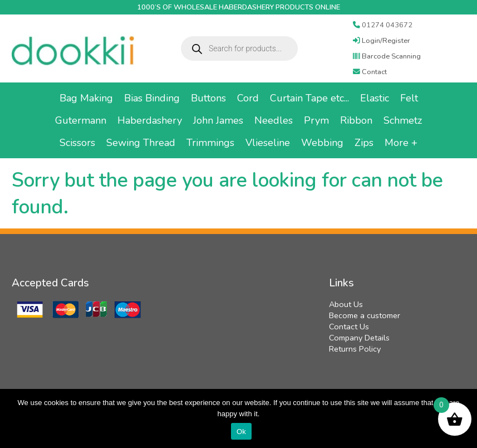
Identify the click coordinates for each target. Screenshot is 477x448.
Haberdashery (149, 120)
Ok (241, 431)
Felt (409, 98)
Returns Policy (355, 348)
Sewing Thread (140, 142)
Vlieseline (267, 142)
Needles (273, 120)
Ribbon (356, 120)
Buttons (208, 98)
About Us (346, 304)
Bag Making (86, 98)
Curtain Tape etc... (309, 98)
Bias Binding (152, 98)
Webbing (322, 142)
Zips (364, 142)
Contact (370, 72)
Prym (316, 120)
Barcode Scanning (387, 56)
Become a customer (364, 315)
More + (401, 142)
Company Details (359, 337)
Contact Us (349, 326)
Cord (248, 98)
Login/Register (381, 41)
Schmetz (402, 120)
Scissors (77, 142)
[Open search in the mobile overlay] (239, 48)
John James (218, 120)
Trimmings (210, 142)
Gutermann (80, 120)
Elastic (374, 98)
